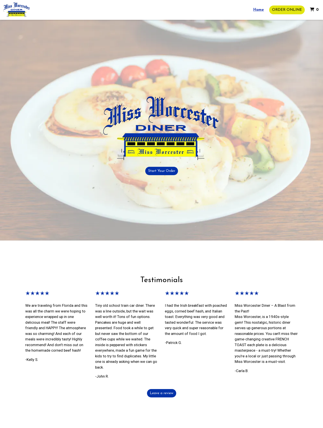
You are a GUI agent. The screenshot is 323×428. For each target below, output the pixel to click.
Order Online (287, 10)
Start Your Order (161, 171)
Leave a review (161, 393)
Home (258, 10)
